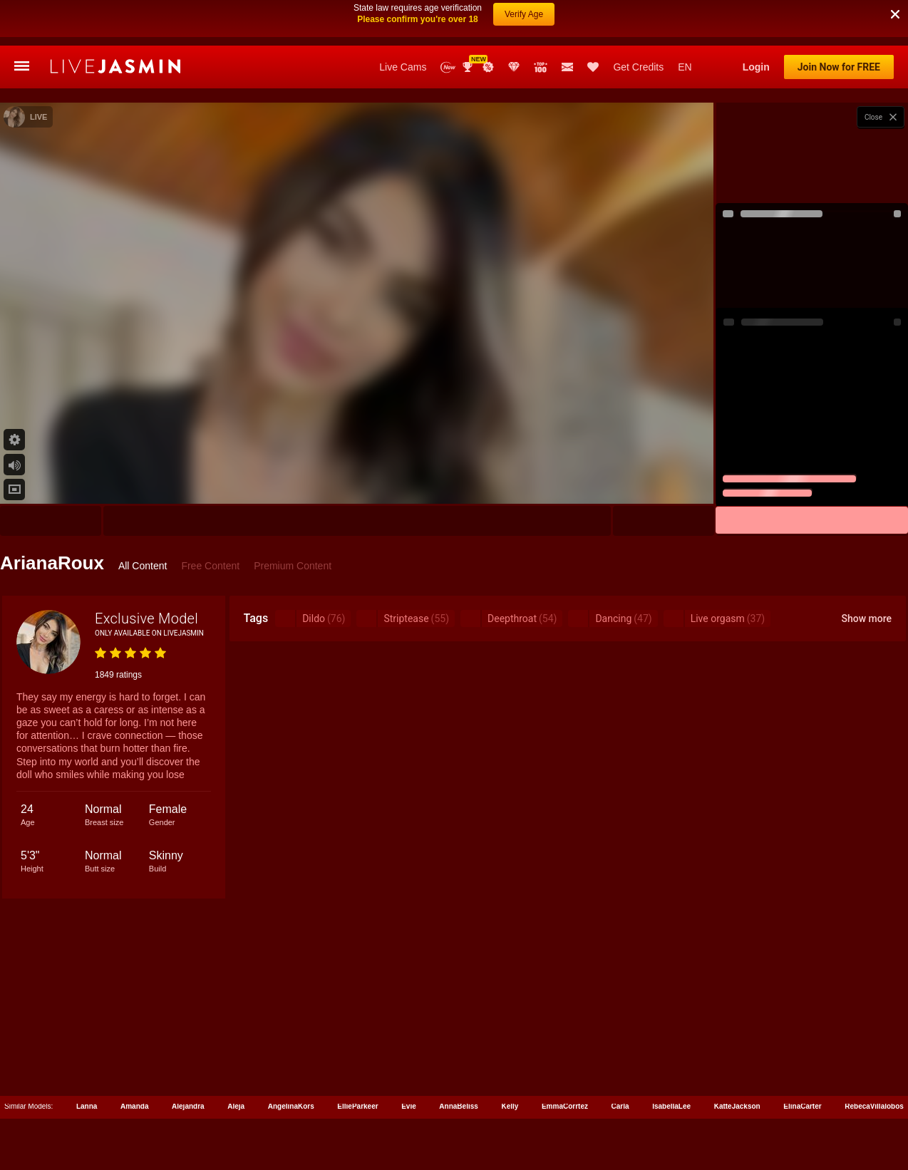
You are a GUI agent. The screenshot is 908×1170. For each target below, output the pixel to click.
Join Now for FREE (839, 21)
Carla (620, 1061)
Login (756, 21)
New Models (447, 21)
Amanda (134, 1061)
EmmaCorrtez (565, 1061)
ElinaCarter (802, 1061)
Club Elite (514, 21)
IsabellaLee (671, 1061)
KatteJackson (737, 1061)
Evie (408, 1061)
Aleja (235, 1061)
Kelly (509, 1061)
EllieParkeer (357, 1061)
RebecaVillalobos (874, 1061)
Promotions (488, 21)
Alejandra (188, 1061)
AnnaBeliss (458, 1061)
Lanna (86, 1061)
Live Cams (402, 21)
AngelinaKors (291, 1061)
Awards (469, 21)
